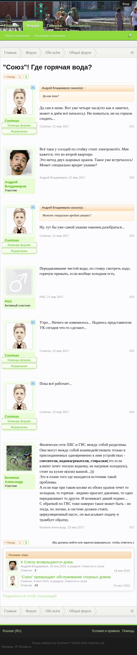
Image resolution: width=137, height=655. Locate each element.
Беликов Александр (14, 480)
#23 (131, 235)
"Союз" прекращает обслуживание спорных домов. (66, 577)
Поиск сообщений (17, 35)
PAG (8, 301)
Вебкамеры (79, 25)
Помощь (128, 631)
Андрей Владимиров (15, 184)
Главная (11, 25)
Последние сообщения (50, 35)
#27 (131, 527)
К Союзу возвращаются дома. (47, 562)
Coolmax (12, 121)
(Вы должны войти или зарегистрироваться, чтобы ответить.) (93, 542)
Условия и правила (105, 631)
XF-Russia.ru (22, 646)
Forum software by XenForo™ (68, 643)
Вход (126, 3)
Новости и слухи (93, 566)
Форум (33, 26)
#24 (131, 296)
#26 (131, 412)
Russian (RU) (12, 631)
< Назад (9, 76)
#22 (131, 177)
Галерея (54, 25)
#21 (131, 126)
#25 (131, 350)
